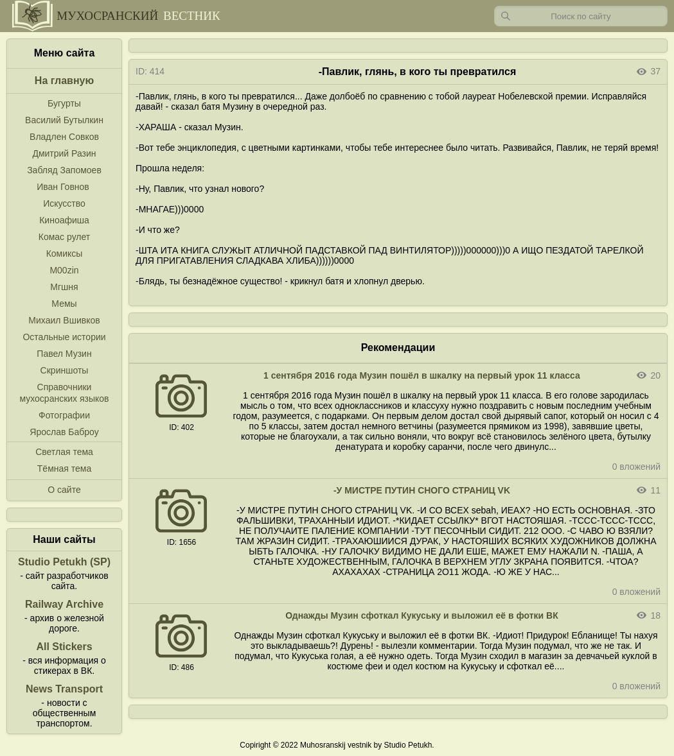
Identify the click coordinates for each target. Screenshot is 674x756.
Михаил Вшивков (64, 320)
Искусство (64, 203)
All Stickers (64, 646)
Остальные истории (63, 337)
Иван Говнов (63, 187)
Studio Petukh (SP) (64, 561)
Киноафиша (64, 220)
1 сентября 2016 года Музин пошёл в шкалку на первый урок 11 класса (421, 375)
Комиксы (64, 253)
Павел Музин (64, 353)
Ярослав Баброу (64, 432)
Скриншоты (64, 370)
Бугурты (64, 103)
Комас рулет (64, 237)
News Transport (64, 688)
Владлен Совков (64, 137)
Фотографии (64, 415)
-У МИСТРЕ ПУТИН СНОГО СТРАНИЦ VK (421, 490)
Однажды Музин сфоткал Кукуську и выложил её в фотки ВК (421, 615)
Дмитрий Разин (64, 153)
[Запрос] (581, 16)
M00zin (63, 270)
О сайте (64, 490)
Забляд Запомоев (64, 170)
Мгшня (64, 287)
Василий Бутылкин (64, 120)
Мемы (63, 303)
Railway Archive (64, 604)
